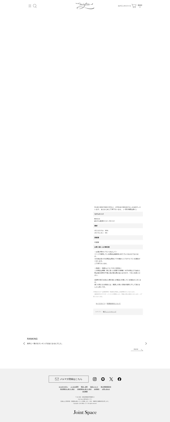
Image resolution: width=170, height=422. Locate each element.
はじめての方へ (63, 387)
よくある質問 (74, 387)
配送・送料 (84, 387)
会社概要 (85, 391)
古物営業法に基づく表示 (84, 389)
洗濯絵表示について (114, 303)
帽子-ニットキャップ (109, 311)
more (136, 349)
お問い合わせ (106, 389)
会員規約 (96, 389)
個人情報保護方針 (106, 387)
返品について (94, 387)
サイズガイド (100, 303)
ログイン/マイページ (124, 6)
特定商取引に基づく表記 (67, 389)
